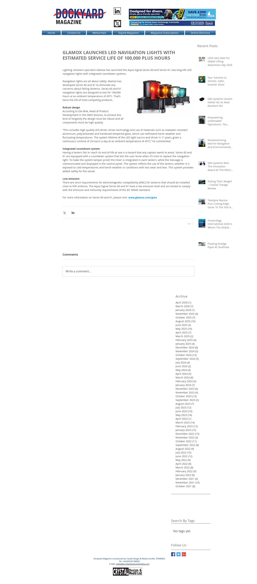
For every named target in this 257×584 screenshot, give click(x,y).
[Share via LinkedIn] (73, 212)
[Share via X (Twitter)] (64, 212)
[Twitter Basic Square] (178, 554)
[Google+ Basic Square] (184, 554)
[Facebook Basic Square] (173, 554)
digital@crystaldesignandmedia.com (132, 564)
